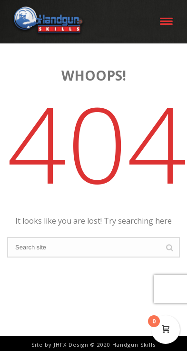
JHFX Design (71, 344)
